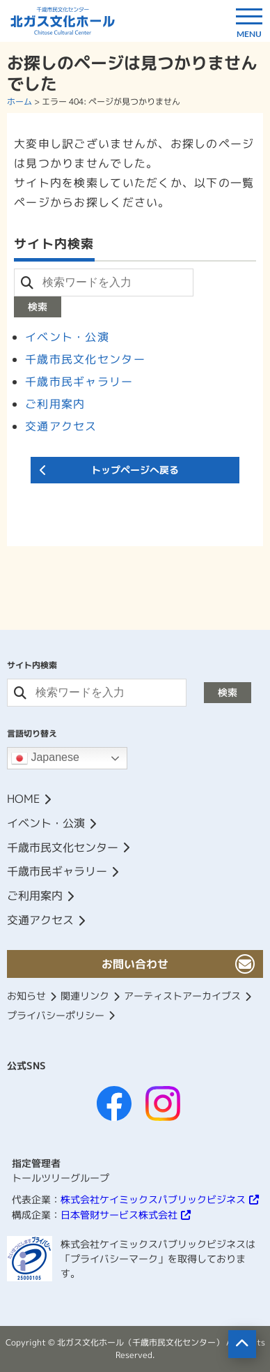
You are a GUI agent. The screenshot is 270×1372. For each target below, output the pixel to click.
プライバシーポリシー (55, 1015)
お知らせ (26, 995)
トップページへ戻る (135, 469)
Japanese (45, 758)
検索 (37, 306)
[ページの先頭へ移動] (242, 1344)
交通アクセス (61, 426)
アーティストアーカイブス (182, 995)
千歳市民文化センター (85, 359)
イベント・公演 (67, 337)
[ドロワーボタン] (249, 21)
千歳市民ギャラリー (79, 381)
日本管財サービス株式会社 (119, 1214)
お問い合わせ (135, 964)
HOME (23, 798)
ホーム (19, 101)
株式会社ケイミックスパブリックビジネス (153, 1199)
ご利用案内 (55, 404)
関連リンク (85, 995)
